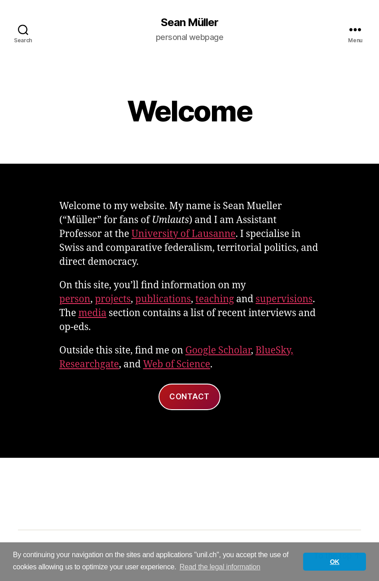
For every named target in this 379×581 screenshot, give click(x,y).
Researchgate (89, 364)
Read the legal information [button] (220, 567)
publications (163, 299)
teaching (214, 299)
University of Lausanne (184, 234)
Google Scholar (218, 350)
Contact (189, 396)
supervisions (284, 299)
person (74, 299)
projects (113, 299)
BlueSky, (274, 350)
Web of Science (176, 364)
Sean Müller (189, 22)
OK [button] (334, 561)
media (92, 313)
